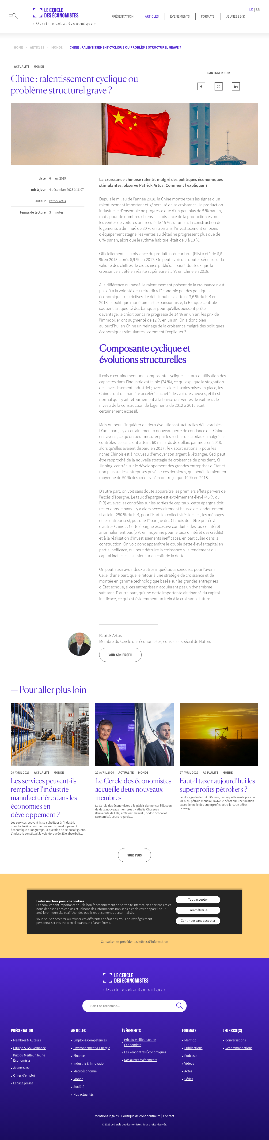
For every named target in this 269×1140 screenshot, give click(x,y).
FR (251, 9)
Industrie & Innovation (89, 1063)
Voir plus (134, 854)
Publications (193, 1048)
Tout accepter (198, 899)
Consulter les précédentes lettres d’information (134, 942)
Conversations (235, 1040)
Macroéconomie (85, 1071)
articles (78, 1030)
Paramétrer (196, 910)
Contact (168, 1116)
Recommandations (238, 1048)
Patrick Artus (57, 201)
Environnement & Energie (91, 1048)
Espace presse (23, 1083)
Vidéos (189, 1063)
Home (18, 48)
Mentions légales (107, 1116)
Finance (79, 1056)
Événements (180, 16)
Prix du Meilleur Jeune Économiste (29, 1058)
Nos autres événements (140, 1060)
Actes (188, 1071)
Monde (57, 48)
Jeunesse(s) (21, 1068)
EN (258, 9)
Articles (152, 16)
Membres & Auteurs (27, 1040)
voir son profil (120, 654)
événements (131, 1030)
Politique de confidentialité (140, 1116)
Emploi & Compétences (90, 1040)
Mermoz (190, 1040)
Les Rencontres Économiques (145, 1052)
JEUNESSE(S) (235, 16)
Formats (208, 16)
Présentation (122, 16)
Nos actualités (83, 1094)
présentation (22, 1030)
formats (189, 1030)
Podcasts (190, 1056)
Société (78, 1087)
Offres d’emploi (24, 1075)
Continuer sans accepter (198, 920)
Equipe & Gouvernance (29, 1048)
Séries (188, 1079)
